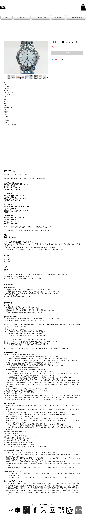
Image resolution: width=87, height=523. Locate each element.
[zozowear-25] (61, 510)
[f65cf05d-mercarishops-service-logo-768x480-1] (17, 510)
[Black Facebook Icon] (35, 510)
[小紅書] (78, 510)
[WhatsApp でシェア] (59, 59)
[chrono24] (26, 510)
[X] (43, 510)
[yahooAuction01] (9, 510)
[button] (83, 7)
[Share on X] (63, 59)
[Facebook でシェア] (53, 59)
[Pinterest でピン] (56, 59)
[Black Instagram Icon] (52, 510)
